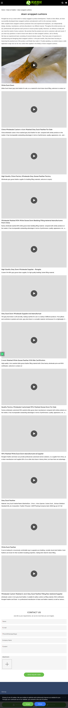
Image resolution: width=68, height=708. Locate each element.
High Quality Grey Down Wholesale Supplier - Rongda (21, 269)
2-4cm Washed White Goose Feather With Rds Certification (23, 360)
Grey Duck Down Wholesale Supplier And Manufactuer (21, 314)
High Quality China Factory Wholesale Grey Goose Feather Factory (26, 176)
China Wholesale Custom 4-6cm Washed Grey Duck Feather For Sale (26, 129)
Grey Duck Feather (8, 500)
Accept (28, 704)
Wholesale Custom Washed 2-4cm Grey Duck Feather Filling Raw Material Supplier (31, 594)
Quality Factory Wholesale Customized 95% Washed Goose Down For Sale (28, 407)
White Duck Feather (8, 547)
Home (3, 10)
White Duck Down (7, 85)
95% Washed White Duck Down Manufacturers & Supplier (22, 454)
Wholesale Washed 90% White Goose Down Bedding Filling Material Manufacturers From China (32, 222)
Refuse (40, 704)
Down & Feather (11, 10)
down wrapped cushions (24, 10)
